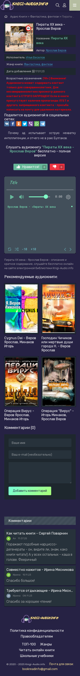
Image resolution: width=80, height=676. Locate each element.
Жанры (46, 644)
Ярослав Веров (56, 50)
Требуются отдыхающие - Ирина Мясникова (40, 591)
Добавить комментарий (30, 491)
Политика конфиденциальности (37, 631)
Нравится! (32, 167)
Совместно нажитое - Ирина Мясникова (40, 570)
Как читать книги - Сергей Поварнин (37, 533)
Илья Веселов (35, 57)
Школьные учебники (37, 656)
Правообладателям (37, 636)
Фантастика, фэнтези (38, 64)
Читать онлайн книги (37, 650)
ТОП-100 (29, 644)
